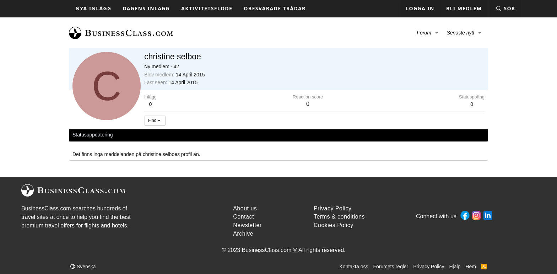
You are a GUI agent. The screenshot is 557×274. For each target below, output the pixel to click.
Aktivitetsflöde (206, 8)
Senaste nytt (460, 33)
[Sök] (505, 8)
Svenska (83, 266)
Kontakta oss (354, 266)
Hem (470, 266)
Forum (424, 33)
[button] (437, 33)
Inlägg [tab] (170, 135)
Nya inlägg (94, 8)
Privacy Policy (428, 266)
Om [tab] (188, 135)
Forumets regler (390, 266)
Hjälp (454, 266)
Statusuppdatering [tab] (92, 135)
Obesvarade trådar (274, 8)
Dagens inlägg (146, 8)
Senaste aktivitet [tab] (138, 135)
